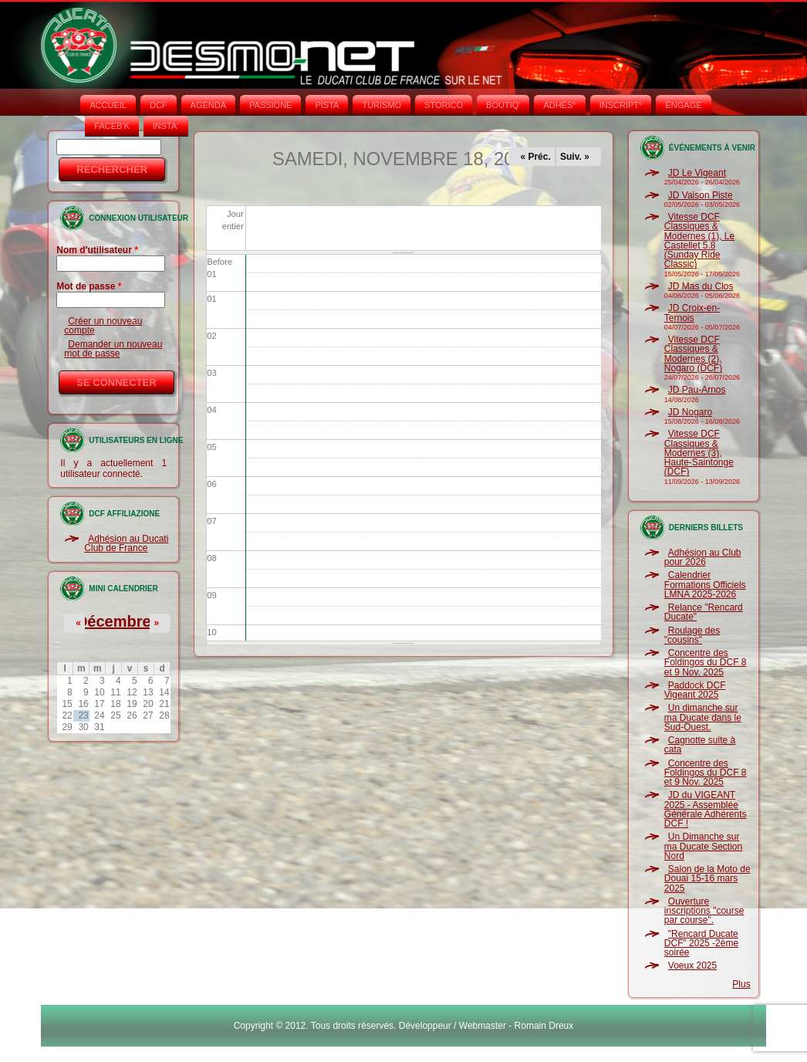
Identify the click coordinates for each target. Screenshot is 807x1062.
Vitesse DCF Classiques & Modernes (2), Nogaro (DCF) (693, 354)
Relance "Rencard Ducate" (703, 612)
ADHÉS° (559, 105)
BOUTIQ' (503, 105)
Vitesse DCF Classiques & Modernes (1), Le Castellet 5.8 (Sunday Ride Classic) (699, 240)
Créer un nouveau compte (103, 326)
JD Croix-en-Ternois (692, 313)
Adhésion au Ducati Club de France (126, 543)
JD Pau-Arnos (697, 389)
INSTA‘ (166, 125)
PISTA (327, 105)
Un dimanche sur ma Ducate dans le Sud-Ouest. (702, 717)
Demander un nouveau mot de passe (113, 349)
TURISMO (381, 105)
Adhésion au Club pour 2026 (702, 557)
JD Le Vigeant (697, 172)
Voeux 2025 (692, 965)
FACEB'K (112, 125)
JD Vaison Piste (700, 195)
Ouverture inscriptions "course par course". (704, 911)
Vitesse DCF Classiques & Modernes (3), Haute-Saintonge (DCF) (699, 452)
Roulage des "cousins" (692, 635)
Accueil (108, 105)
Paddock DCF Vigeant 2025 (695, 690)
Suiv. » (574, 156)
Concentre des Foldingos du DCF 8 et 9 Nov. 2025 (705, 663)
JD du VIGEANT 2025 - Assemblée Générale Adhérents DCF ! (705, 809)
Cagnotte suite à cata (699, 745)
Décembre (113, 621)
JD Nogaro (690, 412)
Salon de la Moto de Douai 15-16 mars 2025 (707, 879)
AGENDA (208, 105)
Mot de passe (88, 286)
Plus (741, 984)
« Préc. (535, 156)
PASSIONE (270, 105)
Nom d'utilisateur (97, 250)
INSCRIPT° (621, 105)
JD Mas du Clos (701, 286)
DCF (158, 105)
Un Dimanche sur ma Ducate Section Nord (703, 846)
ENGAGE (683, 105)
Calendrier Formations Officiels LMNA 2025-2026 (705, 585)
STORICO (443, 105)
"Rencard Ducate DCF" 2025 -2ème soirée (701, 943)
